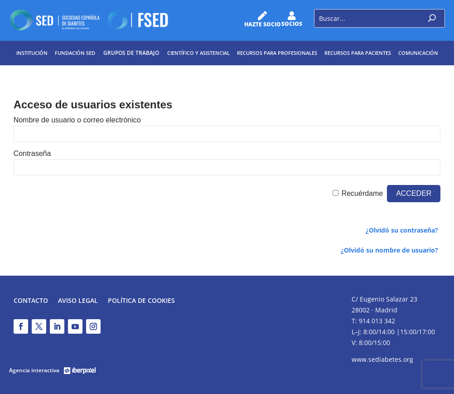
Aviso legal (78, 301)
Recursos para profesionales (277, 52)
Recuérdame (362, 193)
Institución (32, 52)
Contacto (31, 301)
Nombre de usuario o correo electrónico (77, 120)
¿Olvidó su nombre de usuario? (389, 250)
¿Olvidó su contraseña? (402, 230)
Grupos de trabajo (131, 53)
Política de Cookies (141, 301)
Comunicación (418, 52)
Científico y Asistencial (198, 52)
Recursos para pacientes (357, 52)
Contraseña (32, 153)
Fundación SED (75, 52)
